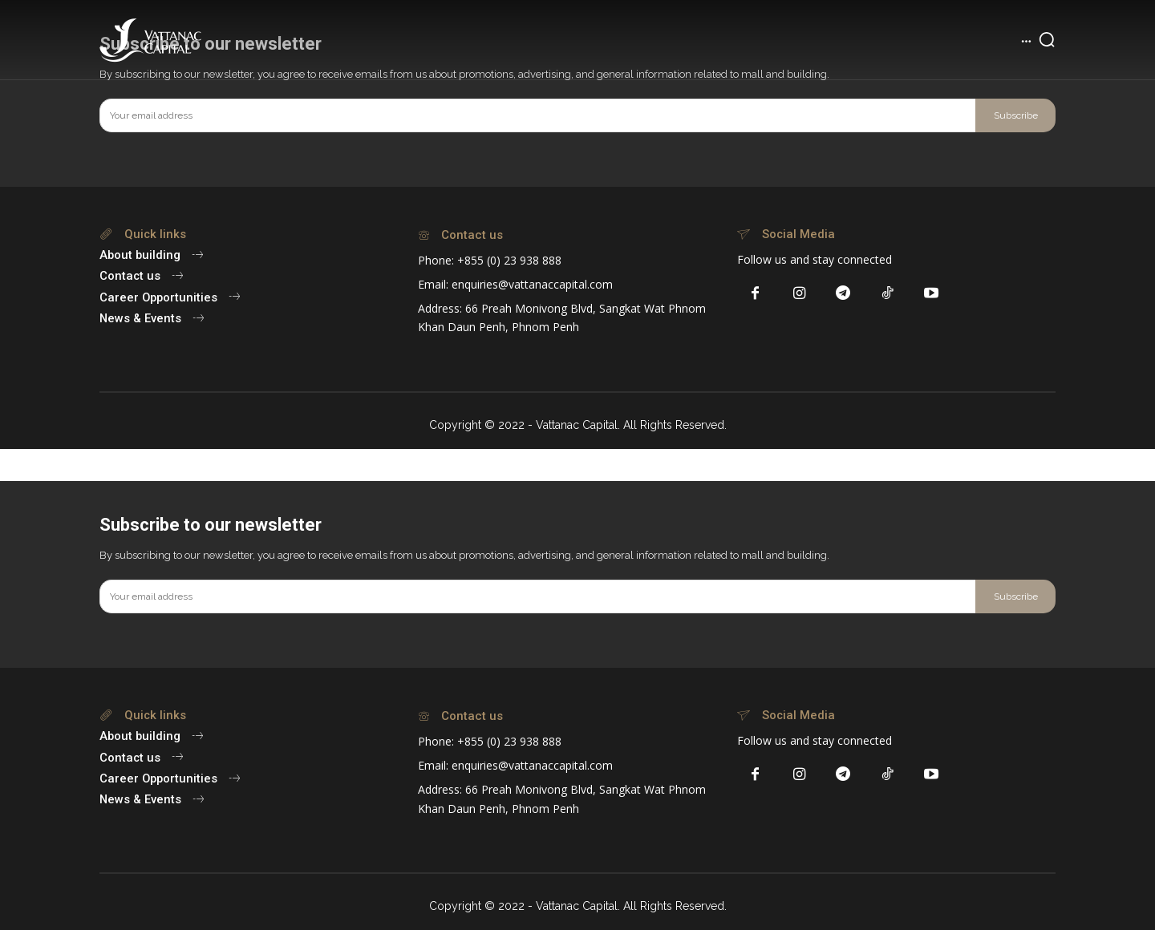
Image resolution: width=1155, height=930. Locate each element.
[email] (537, 115)
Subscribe (1016, 115)
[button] (1047, 39)
